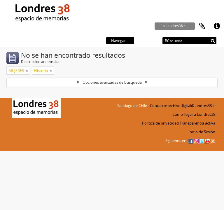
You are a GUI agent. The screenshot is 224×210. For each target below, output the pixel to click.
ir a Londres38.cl (173, 25)
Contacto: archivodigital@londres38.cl (182, 105)
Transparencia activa (197, 123)
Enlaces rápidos (216, 26)
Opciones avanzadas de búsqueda (112, 82)
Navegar (118, 40)
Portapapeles (202, 26)
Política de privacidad (160, 123)
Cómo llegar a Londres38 (193, 114)
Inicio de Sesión (201, 131)
